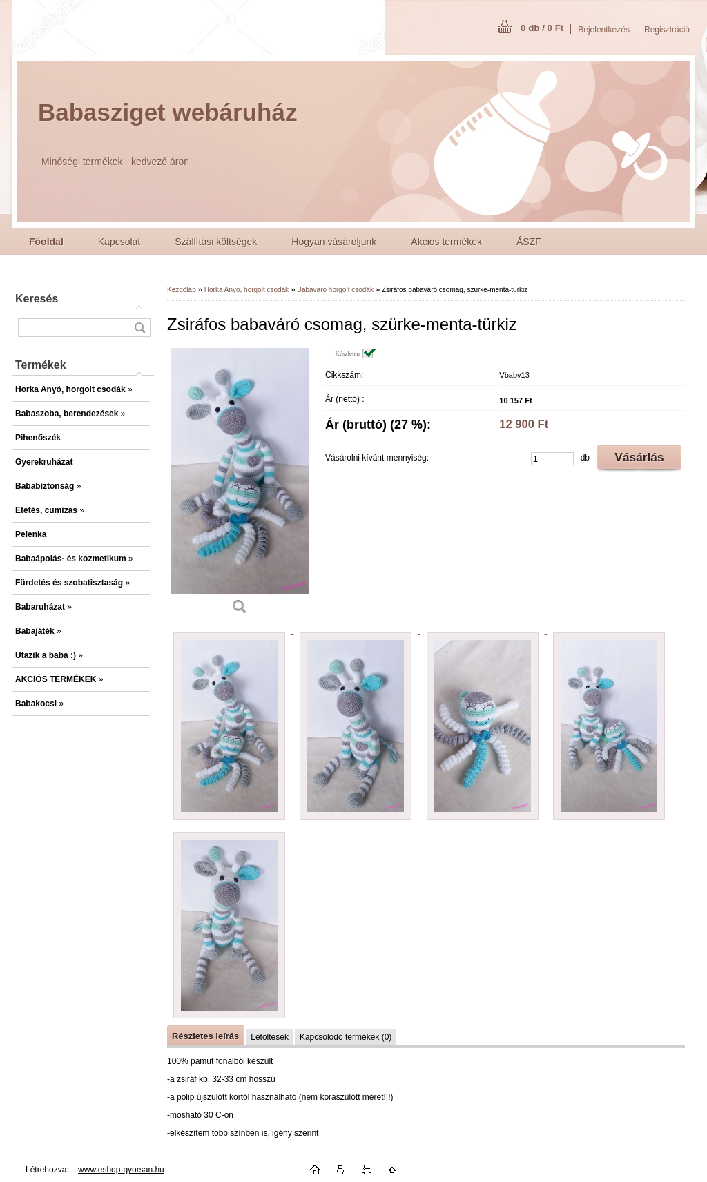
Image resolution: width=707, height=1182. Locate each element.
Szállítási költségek (216, 241)
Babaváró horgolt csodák (335, 289)
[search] (139, 327)
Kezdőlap (181, 289)
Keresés (36, 298)
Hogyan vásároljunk (333, 241)
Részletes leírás (205, 1036)
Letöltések (270, 1037)
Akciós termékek (446, 241)
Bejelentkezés (604, 30)
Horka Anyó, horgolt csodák (246, 289)
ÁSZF (528, 241)
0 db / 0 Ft (542, 28)
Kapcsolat (119, 241)
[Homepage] (46, 241)
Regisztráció (667, 30)
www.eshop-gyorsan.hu (121, 1169)
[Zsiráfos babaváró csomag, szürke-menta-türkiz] (239, 486)
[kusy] (552, 458)
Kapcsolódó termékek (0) (345, 1037)
